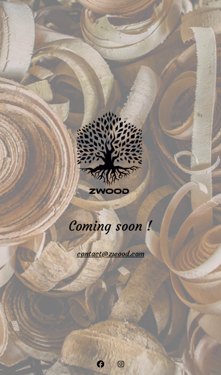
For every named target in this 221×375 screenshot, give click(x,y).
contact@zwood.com (110, 253)
